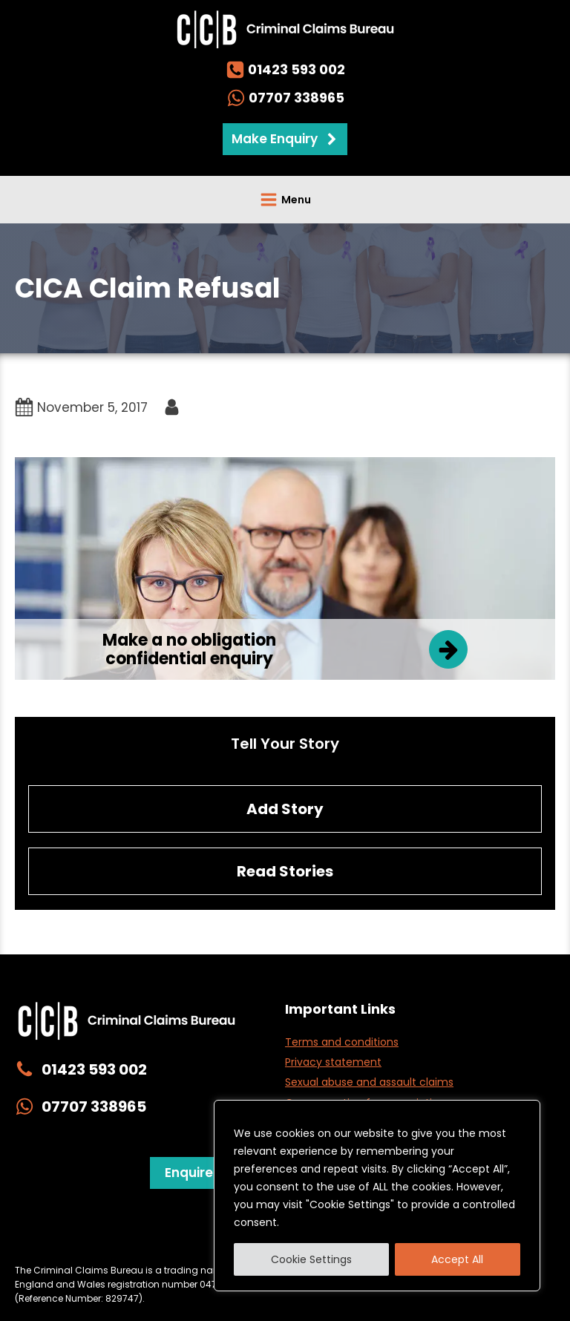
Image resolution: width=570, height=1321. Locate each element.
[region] (377, 1195)
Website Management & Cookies (195, 1240)
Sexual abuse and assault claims (369, 1082)
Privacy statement (333, 1062)
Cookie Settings (311, 1259)
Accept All (457, 1259)
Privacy (79, 1240)
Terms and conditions (342, 1042)
